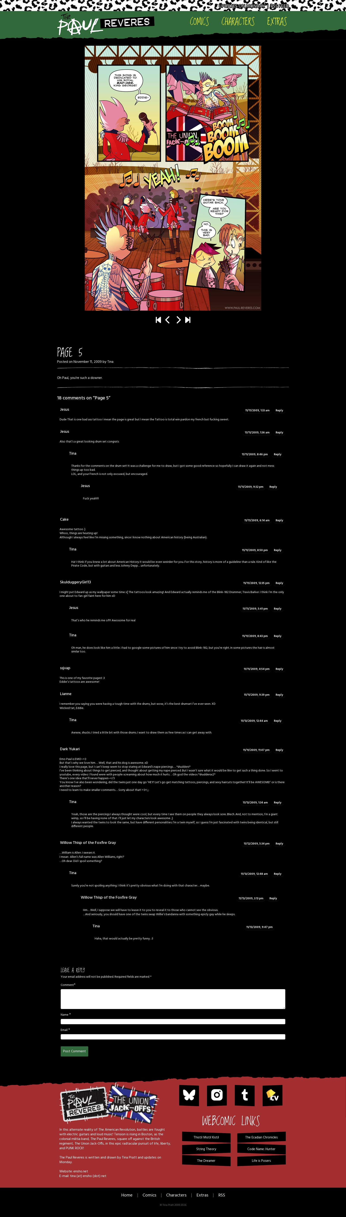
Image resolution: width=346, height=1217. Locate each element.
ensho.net (80, 1171)
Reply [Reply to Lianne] (279, 695)
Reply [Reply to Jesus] (279, 410)
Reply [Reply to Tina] (277, 454)
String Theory (206, 1149)
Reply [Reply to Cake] (279, 520)
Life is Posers (261, 1161)
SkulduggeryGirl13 (75, 582)
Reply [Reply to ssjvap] (279, 669)
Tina (110, 362)
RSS (221, 1195)
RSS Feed (280, 6)
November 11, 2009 (87, 362)
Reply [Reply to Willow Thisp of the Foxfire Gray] (279, 843)
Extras (277, 21)
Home (127, 1195)
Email (64, 1030)
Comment (67, 985)
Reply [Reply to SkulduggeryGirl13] (279, 583)
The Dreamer (206, 1161)
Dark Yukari (70, 749)
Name (64, 1015)
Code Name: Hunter (261, 1149)
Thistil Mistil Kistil (206, 1137)
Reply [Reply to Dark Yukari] (279, 750)
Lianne (65, 694)
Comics (199, 21)
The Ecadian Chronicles (261, 1137)
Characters (238, 21)
